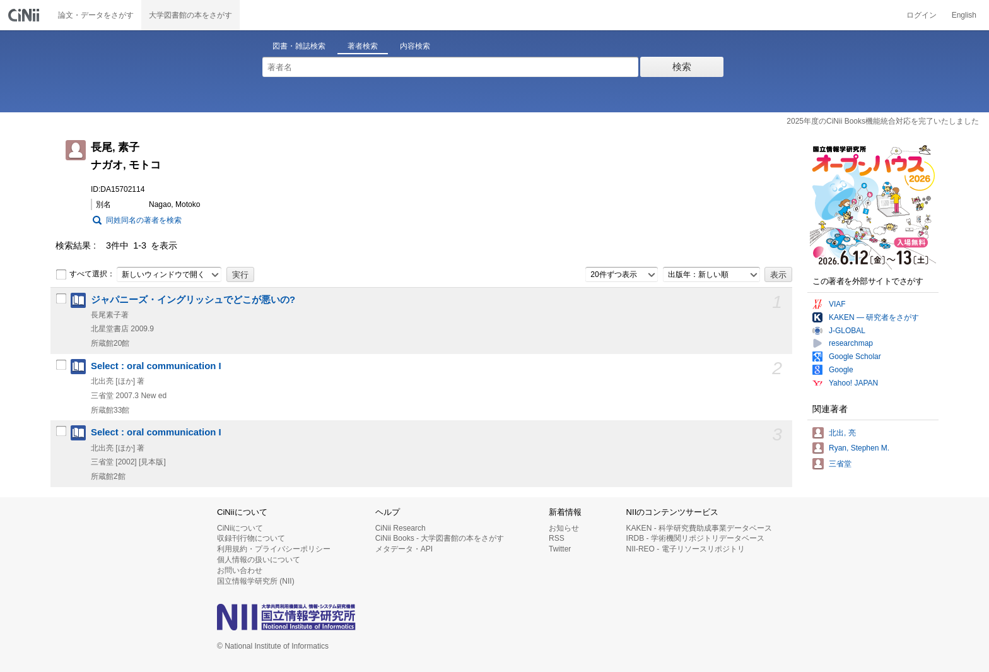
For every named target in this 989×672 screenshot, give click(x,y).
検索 (681, 66)
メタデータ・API (404, 549)
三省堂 (840, 463)
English (964, 15)
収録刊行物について (251, 538)
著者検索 (363, 46)
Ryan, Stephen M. (859, 448)
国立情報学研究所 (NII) (256, 581)
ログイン (921, 15)
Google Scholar (855, 356)
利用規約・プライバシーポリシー (274, 549)
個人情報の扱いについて (258, 559)
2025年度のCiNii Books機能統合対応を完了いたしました (883, 121)
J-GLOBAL (847, 330)
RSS (557, 538)
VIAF (837, 304)
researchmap (851, 343)
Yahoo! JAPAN (853, 383)
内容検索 (415, 46)
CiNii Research (400, 528)
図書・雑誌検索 (298, 46)
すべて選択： (85, 274)
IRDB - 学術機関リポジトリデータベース (695, 538)
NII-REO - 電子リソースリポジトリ (685, 549)
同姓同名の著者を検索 (144, 220)
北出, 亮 (842, 432)
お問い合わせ (239, 570)
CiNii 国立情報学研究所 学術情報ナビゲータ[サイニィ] (25, 15)
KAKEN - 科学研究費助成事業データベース (699, 528)
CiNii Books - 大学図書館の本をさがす (440, 538)
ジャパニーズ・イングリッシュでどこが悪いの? (193, 300)
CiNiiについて (240, 528)
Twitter (560, 549)
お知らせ (564, 528)
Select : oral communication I (156, 366)
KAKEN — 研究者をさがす (874, 317)
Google (841, 369)
